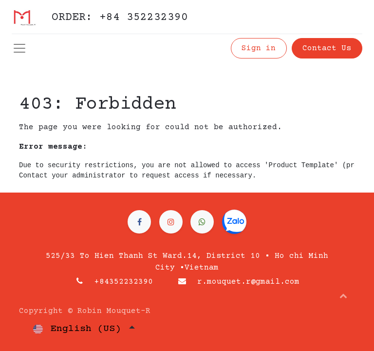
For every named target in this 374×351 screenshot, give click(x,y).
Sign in (259, 48)
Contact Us (326, 48)
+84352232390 (123, 281)
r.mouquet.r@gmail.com (248, 281)
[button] (343, 295)
